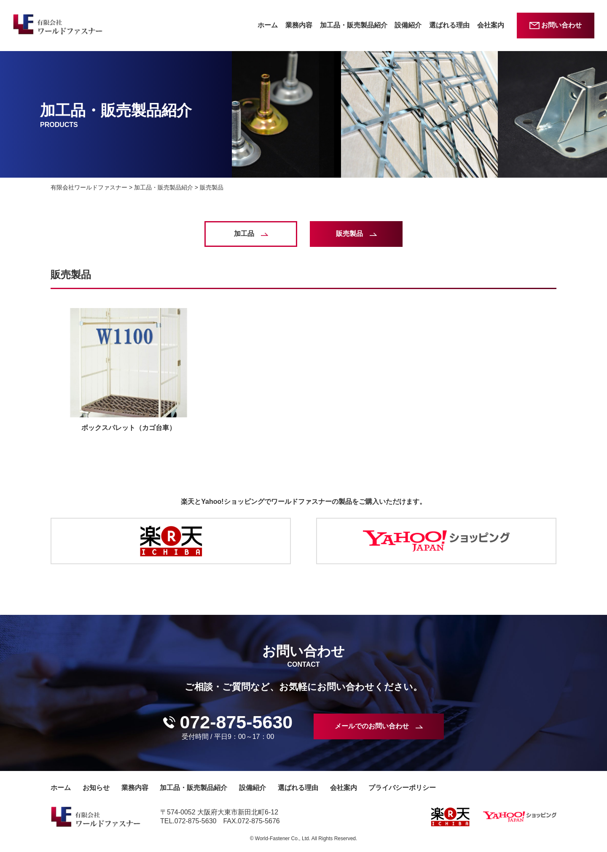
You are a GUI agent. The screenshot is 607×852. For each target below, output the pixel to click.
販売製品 (349, 233)
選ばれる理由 (449, 25)
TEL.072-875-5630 (188, 821)
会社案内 (490, 25)
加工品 (244, 233)
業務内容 (298, 25)
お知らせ (96, 787)
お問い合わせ (561, 25)
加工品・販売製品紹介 (353, 25)
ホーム (268, 25)
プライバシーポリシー (402, 787)
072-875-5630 (236, 722)
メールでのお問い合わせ (372, 726)
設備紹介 (408, 25)
